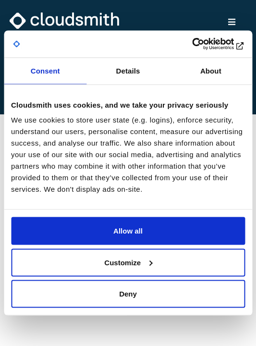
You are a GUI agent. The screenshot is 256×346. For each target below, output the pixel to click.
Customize (128, 262)
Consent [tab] (45, 70)
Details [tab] (128, 70)
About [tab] (210, 70)
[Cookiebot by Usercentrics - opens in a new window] (203, 44)
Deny (128, 294)
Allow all (128, 231)
